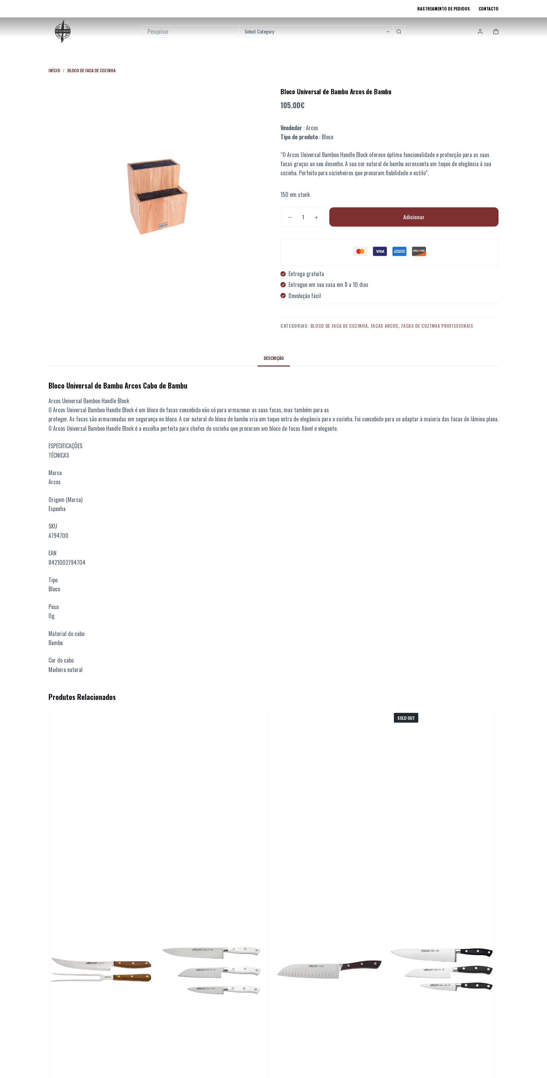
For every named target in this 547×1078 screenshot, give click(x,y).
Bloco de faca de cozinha (339, 325)
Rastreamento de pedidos (443, 9)
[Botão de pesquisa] (399, 31)
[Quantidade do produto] (303, 217)
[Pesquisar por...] (190, 31)
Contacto (489, 9)
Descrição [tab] (274, 358)
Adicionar (414, 217)
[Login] (480, 31)
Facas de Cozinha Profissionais (437, 325)
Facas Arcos (384, 325)
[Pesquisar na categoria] (316, 31)
